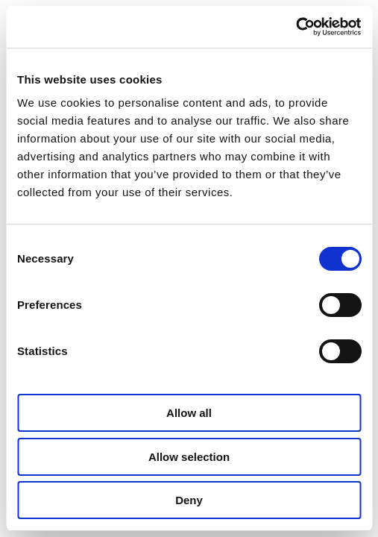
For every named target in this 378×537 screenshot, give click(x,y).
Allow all (189, 412)
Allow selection (189, 456)
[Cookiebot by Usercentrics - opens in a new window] (295, 27)
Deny (189, 500)
